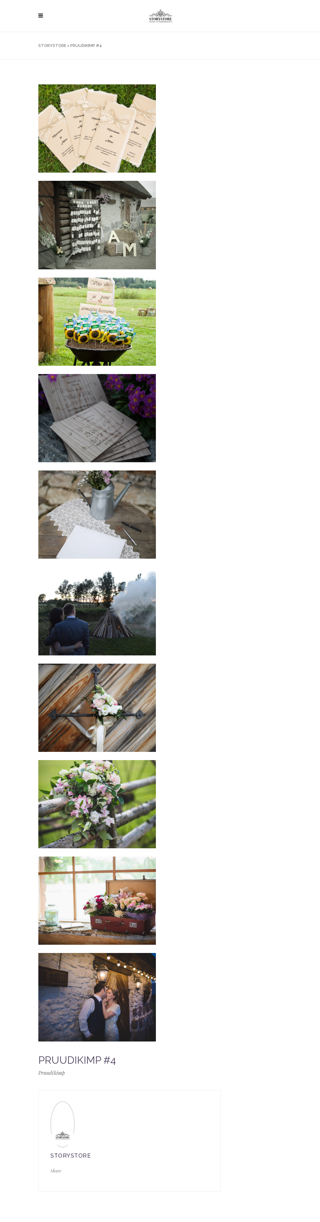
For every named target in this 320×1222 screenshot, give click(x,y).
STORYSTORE (52, 45)
